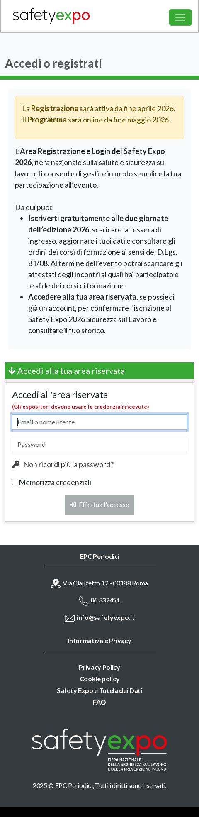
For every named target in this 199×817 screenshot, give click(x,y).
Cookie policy (100, 679)
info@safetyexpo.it (105, 617)
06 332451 (105, 600)
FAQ (99, 702)
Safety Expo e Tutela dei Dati (99, 690)
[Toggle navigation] (180, 17)
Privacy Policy (99, 667)
